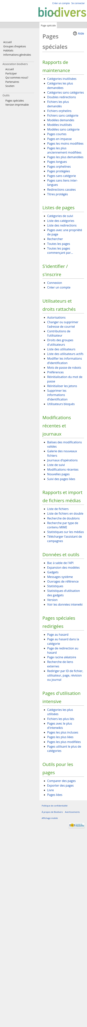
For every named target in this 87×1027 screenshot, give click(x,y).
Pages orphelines (59, 166)
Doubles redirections (61, 97)
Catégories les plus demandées (60, 85)
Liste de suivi (56, 465)
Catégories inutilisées (61, 79)
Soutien (9, 86)
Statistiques (55, 586)
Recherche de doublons (63, 518)
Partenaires (12, 82)
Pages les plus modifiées (64, 742)
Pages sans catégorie (61, 176)
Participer (11, 73)
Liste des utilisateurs (61, 349)
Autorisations (56, 317)
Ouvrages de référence (63, 581)
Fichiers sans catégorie (62, 115)
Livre (50, 790)
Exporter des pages (60, 785)
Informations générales (17, 54)
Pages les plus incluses (62, 732)
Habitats (8, 50)
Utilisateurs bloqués (61, 404)
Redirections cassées (61, 190)
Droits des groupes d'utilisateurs (60, 342)
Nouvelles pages (58, 474)
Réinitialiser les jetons (62, 386)
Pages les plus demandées (65, 157)
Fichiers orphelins (59, 111)
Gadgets (52, 572)
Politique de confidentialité (54, 805)
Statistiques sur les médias (65, 532)
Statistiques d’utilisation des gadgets (63, 593)
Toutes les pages (58, 244)
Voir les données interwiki (65, 604)
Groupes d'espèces (14, 46)
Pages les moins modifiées (65, 143)
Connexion (54, 283)
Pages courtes (56, 134)
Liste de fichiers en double (65, 513)
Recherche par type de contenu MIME (62, 525)
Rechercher (55, 239)
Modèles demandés (60, 120)
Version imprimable (17, 104)
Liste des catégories (60, 221)
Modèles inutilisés (59, 125)
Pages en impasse (59, 139)
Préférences (55, 372)
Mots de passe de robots (64, 368)
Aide (81, 33)
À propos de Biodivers (52, 812)
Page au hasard (57, 634)
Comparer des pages (61, 781)
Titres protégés (57, 194)
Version (52, 600)
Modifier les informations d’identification (64, 360)
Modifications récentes (62, 469)
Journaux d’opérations (62, 460)
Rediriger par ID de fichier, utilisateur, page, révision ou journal (65, 675)
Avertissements (72, 812)
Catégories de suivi (60, 216)
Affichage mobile (50, 818)
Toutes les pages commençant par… (60, 250)
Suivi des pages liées (61, 479)
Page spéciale (48, 25)
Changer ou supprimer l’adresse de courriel (62, 324)
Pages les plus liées (60, 737)
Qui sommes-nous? (16, 77)
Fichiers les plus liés (60, 719)
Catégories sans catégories (65, 92)
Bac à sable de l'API (60, 563)
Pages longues (57, 162)
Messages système (60, 577)
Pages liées (54, 795)
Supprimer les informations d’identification (57, 395)
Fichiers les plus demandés (58, 104)
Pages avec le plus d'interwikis (59, 725)
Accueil (7, 42)
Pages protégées (58, 171)
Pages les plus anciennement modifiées (64, 150)
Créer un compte (59, 287)
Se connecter (78, 3)
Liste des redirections (62, 225)
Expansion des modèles (63, 567)
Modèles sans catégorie (63, 129)
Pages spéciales (14, 100)
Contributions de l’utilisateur (58, 333)
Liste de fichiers (58, 509)
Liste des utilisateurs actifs (65, 354)
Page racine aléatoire (61, 657)
